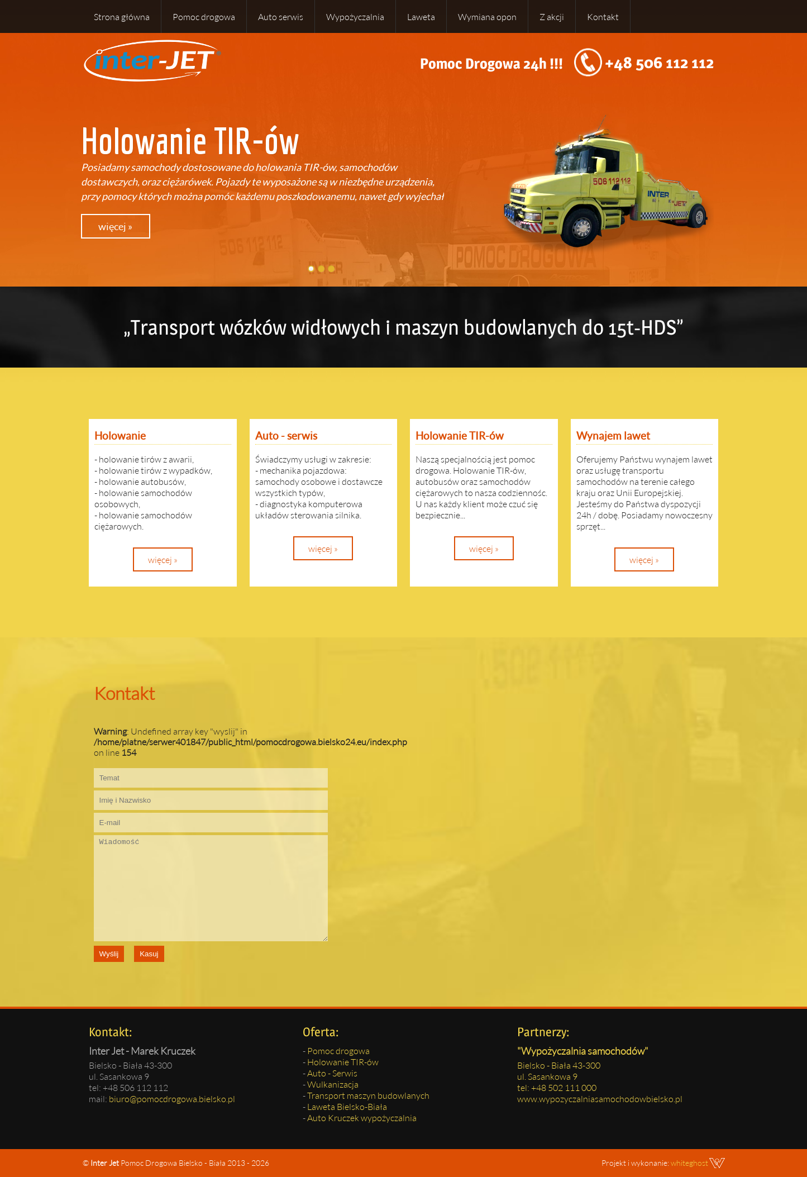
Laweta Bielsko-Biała (347, 1106)
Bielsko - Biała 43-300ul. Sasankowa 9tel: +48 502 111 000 (558, 1076)
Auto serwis (280, 16)
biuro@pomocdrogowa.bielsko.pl (172, 1098)
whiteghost (689, 1163)
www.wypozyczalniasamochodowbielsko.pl (599, 1098)
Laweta (421, 16)
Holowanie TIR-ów (343, 1061)
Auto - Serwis (332, 1073)
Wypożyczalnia (355, 16)
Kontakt (603, 16)
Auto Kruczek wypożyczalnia (362, 1117)
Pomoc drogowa (204, 16)
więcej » (115, 226)
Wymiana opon (487, 16)
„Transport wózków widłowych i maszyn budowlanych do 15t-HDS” (403, 327)
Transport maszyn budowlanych (368, 1095)
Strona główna (122, 16)
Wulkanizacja (333, 1084)
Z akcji (551, 16)
